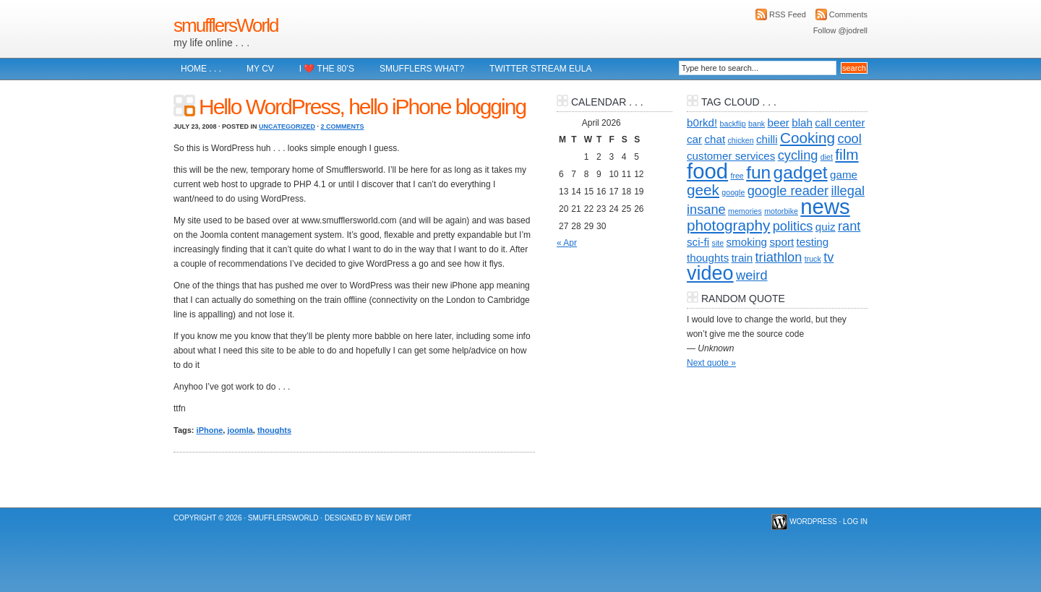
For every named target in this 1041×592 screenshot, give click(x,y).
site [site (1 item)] (718, 243)
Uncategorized (287, 126)
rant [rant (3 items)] (849, 225)
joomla (239, 430)
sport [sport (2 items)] (781, 242)
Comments (848, 14)
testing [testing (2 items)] (813, 242)
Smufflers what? (422, 69)
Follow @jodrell (840, 30)
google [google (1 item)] (733, 192)
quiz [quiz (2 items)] (825, 226)
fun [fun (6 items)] (758, 172)
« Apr (567, 243)
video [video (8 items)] (710, 273)
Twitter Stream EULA (540, 69)
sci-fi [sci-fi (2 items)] (698, 242)
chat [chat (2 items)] (714, 139)
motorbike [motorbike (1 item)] (781, 211)
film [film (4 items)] (846, 154)
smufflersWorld (226, 25)
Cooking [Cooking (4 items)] (807, 137)
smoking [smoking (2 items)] (747, 242)
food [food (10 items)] (707, 171)
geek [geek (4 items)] (703, 189)
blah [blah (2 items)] (802, 122)
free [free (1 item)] (736, 175)
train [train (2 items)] (742, 258)
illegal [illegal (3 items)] (848, 190)
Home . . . (201, 69)
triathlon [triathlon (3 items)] (778, 257)
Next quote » (711, 363)
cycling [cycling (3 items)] (798, 155)
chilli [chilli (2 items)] (767, 139)
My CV (260, 69)
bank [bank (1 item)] (756, 123)
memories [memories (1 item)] (745, 211)
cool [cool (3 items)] (849, 138)
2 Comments (342, 126)
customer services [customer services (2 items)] (731, 156)
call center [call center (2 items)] (840, 122)
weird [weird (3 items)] (752, 275)
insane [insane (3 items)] (706, 209)
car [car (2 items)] (694, 139)
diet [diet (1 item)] (827, 157)
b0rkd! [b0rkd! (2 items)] (702, 122)
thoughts (274, 430)
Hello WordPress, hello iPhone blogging (362, 107)
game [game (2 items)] (843, 174)
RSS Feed (787, 14)
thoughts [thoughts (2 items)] (708, 258)
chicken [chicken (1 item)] (741, 140)
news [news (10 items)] (824, 206)
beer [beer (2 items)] (778, 122)
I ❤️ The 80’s (326, 69)
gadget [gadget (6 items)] (801, 172)
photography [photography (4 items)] (728, 225)
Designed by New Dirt (368, 518)
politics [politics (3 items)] (793, 225)
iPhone (210, 430)
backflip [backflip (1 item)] (733, 123)
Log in (855, 521)
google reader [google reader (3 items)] (787, 190)
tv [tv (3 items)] (828, 257)
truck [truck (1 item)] (813, 258)
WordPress (813, 521)
